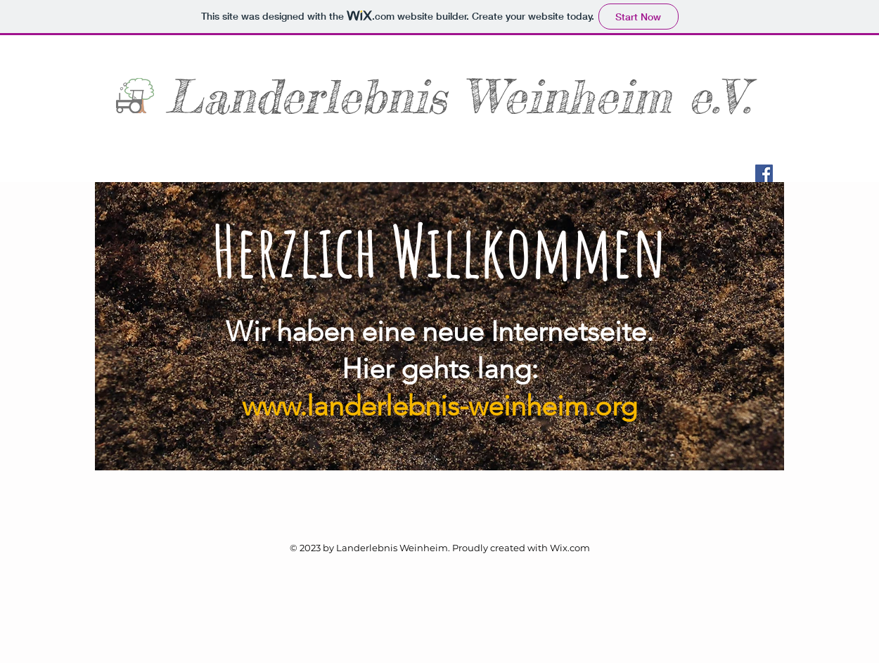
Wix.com (570, 547)
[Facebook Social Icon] (764, 173)
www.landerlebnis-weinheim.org (439, 406)
